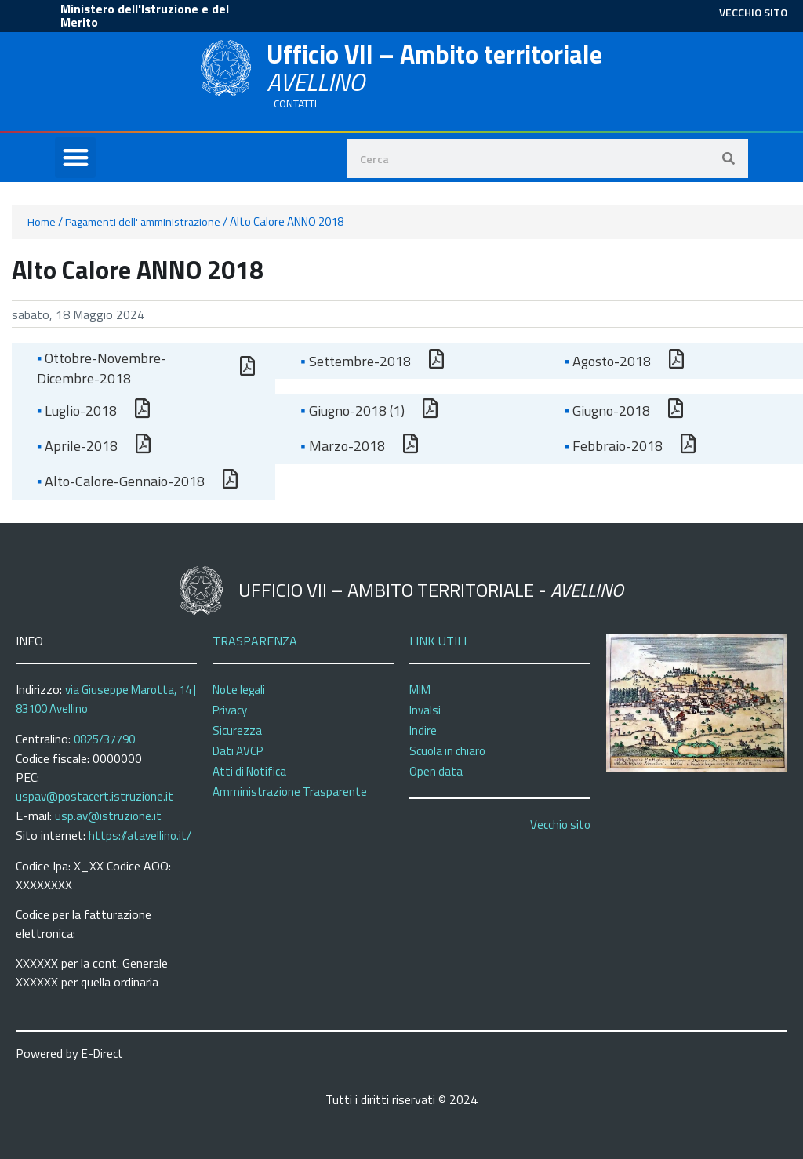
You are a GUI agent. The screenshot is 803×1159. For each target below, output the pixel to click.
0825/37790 (104, 739)
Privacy (230, 710)
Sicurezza (237, 730)
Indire (423, 730)
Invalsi (425, 710)
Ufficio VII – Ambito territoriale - (430, 590)
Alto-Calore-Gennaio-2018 (121, 481)
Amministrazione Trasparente (290, 792)
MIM (420, 690)
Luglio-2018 (77, 410)
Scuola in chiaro (447, 751)
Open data (436, 771)
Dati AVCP (238, 751)
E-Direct (102, 1054)
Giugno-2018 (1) (352, 410)
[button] (75, 158)
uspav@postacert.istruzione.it (94, 796)
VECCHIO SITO (753, 12)
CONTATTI (295, 103)
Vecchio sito (560, 825)
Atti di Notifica (249, 771)
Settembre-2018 (355, 361)
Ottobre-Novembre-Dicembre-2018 (101, 368)
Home (41, 222)
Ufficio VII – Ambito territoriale (434, 67)
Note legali (239, 690)
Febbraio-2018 (614, 445)
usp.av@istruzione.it (108, 816)
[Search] (728, 158)
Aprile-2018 (77, 445)
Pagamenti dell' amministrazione (142, 222)
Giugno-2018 (607, 410)
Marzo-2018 (342, 445)
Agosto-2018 (608, 361)
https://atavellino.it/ (140, 836)
